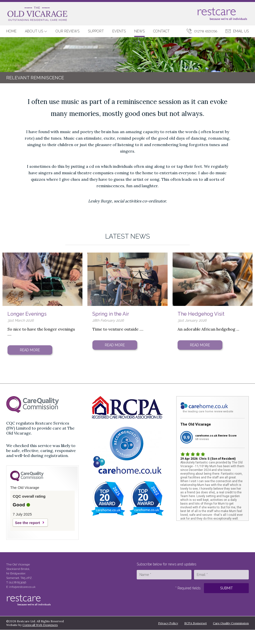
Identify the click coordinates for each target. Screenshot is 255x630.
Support (96, 31)
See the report (27, 523)
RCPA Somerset (195, 623)
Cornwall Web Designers (40, 625)
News (139, 31)
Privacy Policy (168, 623)
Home (11, 31)
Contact (161, 31)
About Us (36, 31)
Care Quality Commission (231, 623)
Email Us (241, 31)
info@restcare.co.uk (22, 587)
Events (119, 31)
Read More (30, 350)
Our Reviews (67, 31)
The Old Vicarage (195, 424)
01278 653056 (205, 31)
